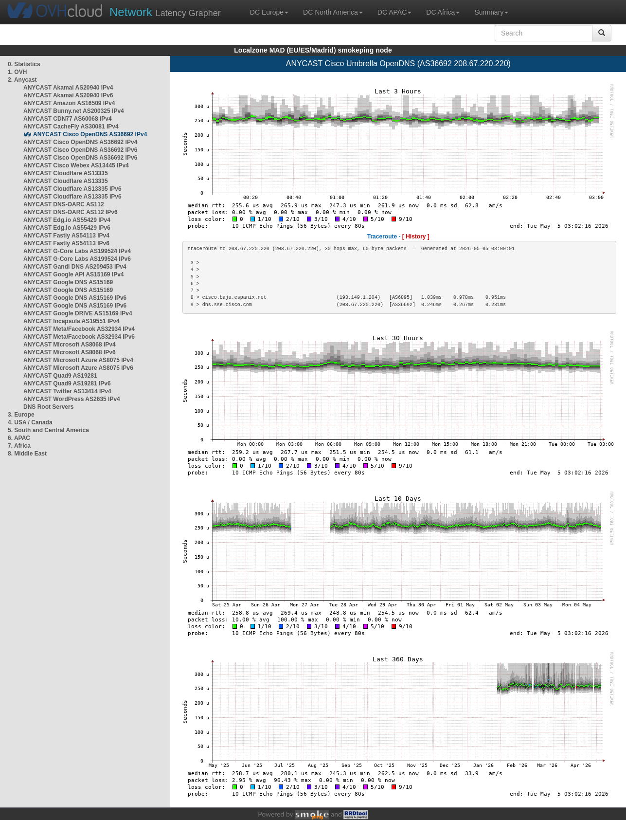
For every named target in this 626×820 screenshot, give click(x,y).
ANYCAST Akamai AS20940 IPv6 (68, 95)
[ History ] (415, 236)
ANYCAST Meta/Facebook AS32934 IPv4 (79, 329)
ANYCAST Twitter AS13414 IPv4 (67, 391)
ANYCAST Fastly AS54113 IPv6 (66, 243)
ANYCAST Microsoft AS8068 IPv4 (69, 344)
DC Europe (269, 12)
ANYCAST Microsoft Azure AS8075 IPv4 (78, 360)
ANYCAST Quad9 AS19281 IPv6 (67, 383)
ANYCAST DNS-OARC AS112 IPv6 (70, 212)
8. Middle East (27, 453)
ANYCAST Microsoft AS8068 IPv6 (69, 352)
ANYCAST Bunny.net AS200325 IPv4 (73, 111)
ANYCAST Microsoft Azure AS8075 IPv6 (78, 367)
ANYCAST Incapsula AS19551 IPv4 (71, 321)
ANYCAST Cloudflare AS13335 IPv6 (72, 188)
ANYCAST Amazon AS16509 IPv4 (69, 103)
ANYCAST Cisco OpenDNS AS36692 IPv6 (80, 149)
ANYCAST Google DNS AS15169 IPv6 (74, 297)
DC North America (333, 12)
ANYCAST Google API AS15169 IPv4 (73, 274)
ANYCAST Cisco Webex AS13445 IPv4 (76, 165)
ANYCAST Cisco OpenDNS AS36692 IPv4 (90, 134)
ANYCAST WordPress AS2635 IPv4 (71, 399)
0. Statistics (24, 64)
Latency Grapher (165, 11)
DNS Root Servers (48, 406)
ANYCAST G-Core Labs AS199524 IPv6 (77, 258)
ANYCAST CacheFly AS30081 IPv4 (71, 126)
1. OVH (17, 72)
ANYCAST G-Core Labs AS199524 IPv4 (77, 251)
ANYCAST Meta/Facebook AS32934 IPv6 (79, 336)
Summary (491, 12)
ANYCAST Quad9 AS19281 (60, 375)
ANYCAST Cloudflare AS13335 (65, 173)
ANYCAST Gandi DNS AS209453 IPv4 (74, 266)
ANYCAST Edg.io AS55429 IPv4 (66, 220)
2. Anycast (22, 79)
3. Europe (21, 414)
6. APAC (19, 438)
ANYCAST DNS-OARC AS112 (63, 204)
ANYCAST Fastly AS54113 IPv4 (66, 235)
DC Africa (443, 12)
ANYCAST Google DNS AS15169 (68, 282)
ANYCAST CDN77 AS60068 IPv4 (67, 118)
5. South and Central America (48, 430)
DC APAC (394, 12)
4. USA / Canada (30, 422)
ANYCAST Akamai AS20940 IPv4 (68, 87)
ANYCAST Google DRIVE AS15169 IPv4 (77, 313)
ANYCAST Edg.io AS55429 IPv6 (66, 227)
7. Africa (19, 445)
